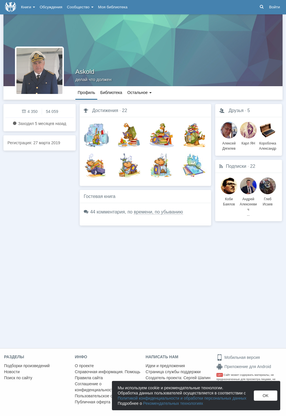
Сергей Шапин (196, 377)
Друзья (235, 110)
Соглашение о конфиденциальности (95, 387)
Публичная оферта (92, 402)
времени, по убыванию (158, 211)
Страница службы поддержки (173, 371)
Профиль (86, 92)
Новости (12, 371)
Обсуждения (51, 7)
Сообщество (80, 7)
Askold (84, 71)
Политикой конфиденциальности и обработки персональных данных (182, 398)
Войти (274, 7)
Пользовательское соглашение (104, 396)
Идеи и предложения (165, 365)
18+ (219, 374)
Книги (28, 7)
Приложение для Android (243, 366)
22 (124, 110)
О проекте (84, 365)
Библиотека (111, 92)
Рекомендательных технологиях (173, 403)
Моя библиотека (112, 7)
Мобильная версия (238, 357)
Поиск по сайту (18, 377)
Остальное (139, 92)
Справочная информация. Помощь (107, 371)
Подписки (236, 166)
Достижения (105, 110)
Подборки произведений (27, 365)
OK (265, 395)
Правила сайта (89, 377)
